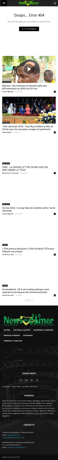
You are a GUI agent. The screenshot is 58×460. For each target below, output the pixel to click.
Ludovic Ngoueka (7, 91)
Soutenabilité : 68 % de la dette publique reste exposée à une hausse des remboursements (25, 291)
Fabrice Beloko (7, 132)
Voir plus (29, 300)
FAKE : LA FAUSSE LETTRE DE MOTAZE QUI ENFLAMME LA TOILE (25, 168)
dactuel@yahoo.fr (13, 435)
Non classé (6, 163)
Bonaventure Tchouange (10, 173)
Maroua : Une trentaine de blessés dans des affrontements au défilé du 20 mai (24, 87)
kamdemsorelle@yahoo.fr (16, 447)
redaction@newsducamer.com (13, 437)
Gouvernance (6, 82)
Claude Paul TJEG (8, 254)
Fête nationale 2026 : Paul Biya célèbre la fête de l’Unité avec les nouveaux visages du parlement (27, 128)
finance (5, 245)
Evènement (6, 122)
